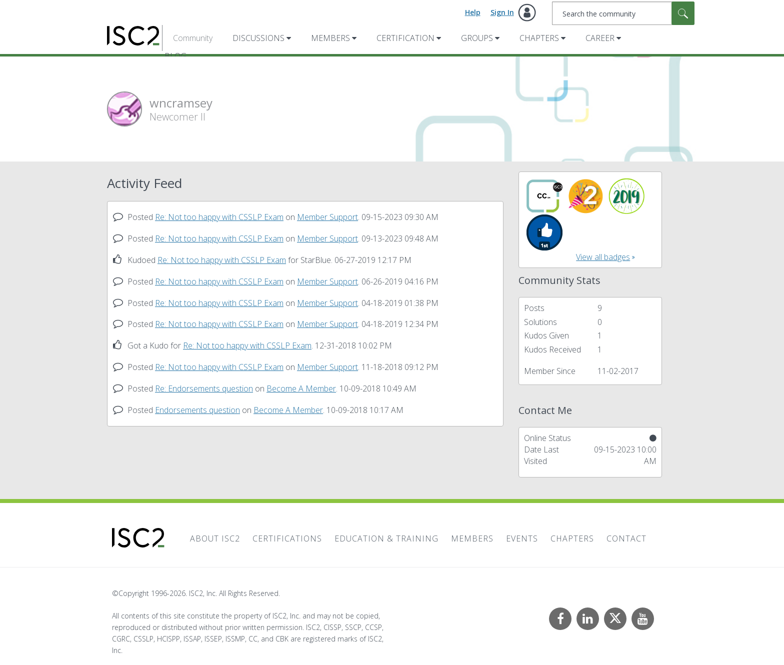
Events (522, 538)
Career (600, 38)
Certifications (287, 538)
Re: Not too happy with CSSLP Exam (219, 217)
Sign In (502, 12)
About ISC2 (215, 538)
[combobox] (623, 13)
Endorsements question (197, 410)
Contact (626, 538)
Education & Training (386, 538)
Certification (405, 38)
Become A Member (301, 388)
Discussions (258, 38)
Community (192, 38)
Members (330, 38)
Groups (477, 38)
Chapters (539, 38)
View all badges (603, 257)
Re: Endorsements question (204, 388)
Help (472, 12)
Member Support (327, 217)
